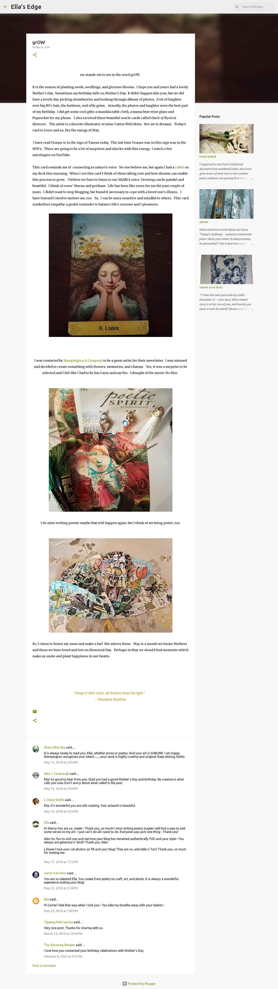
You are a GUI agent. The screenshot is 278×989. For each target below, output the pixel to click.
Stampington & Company (83, 360)
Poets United (207, 156)
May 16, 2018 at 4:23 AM (61, 811)
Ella (46, 822)
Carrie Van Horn (55, 873)
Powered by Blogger (139, 983)
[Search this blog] (254, 6)
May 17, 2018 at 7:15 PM (61, 862)
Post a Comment (44, 965)
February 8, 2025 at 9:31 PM (63, 956)
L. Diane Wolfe (54, 800)
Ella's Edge (26, 6)
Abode (203, 222)
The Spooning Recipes (59, 945)
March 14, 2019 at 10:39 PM (63, 933)
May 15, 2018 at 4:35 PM (61, 762)
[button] (34, 55)
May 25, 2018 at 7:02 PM (61, 911)
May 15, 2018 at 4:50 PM (61, 788)
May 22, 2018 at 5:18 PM (61, 888)
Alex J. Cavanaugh (56, 773)
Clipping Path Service (58, 922)
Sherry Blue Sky (54, 747)
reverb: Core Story (211, 287)
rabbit (179, 167)
